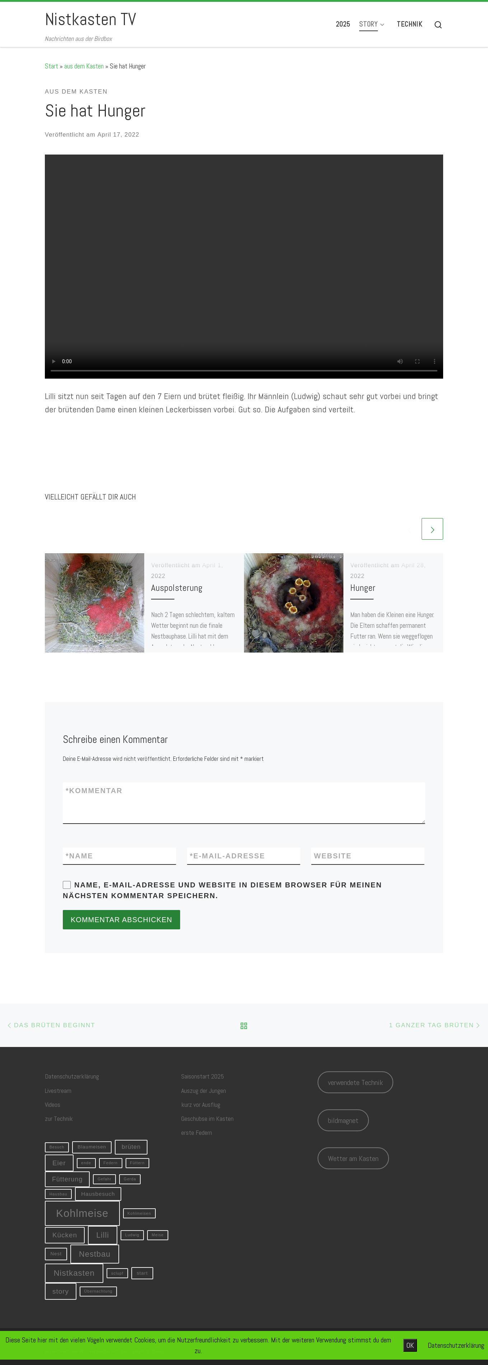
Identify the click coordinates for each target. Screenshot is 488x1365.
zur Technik (59, 1118)
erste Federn (196, 1132)
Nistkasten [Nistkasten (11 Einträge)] (74, 1273)
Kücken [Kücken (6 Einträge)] (64, 1235)
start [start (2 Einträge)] (142, 1273)
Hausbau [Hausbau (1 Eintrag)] (58, 1194)
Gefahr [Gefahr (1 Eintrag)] (105, 1179)
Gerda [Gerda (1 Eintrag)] (130, 1179)
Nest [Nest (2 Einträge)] (55, 1253)
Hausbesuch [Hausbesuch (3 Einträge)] (98, 1194)
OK (410, 1345)
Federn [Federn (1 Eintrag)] (110, 1163)
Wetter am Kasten (353, 1158)
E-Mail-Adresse (227, 855)
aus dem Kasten (84, 66)
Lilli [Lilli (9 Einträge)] (102, 1235)
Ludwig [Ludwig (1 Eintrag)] (132, 1235)
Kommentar (94, 790)
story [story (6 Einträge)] (60, 1291)
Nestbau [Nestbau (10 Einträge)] (95, 1254)
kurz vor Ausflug (200, 1104)
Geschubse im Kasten (207, 1118)
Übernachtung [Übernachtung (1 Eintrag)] (98, 1291)
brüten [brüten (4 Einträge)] (131, 1146)
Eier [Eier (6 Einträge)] (59, 1163)
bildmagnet (343, 1120)
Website (333, 856)
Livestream (58, 1090)
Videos (52, 1104)
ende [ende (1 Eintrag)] (86, 1163)
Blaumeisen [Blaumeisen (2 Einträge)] (92, 1147)
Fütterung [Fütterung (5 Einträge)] (67, 1179)
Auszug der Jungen (203, 1090)
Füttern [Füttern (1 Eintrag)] (137, 1163)
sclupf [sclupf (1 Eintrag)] (117, 1273)
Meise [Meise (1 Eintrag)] (158, 1235)
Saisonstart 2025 (202, 1076)
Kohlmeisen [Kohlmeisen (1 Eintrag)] (139, 1213)
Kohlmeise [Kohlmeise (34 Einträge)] (82, 1213)
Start (51, 66)
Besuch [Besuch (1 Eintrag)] (57, 1147)
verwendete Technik (355, 1082)
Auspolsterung (176, 588)
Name (79, 855)
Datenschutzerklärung (72, 1076)
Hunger (362, 588)
